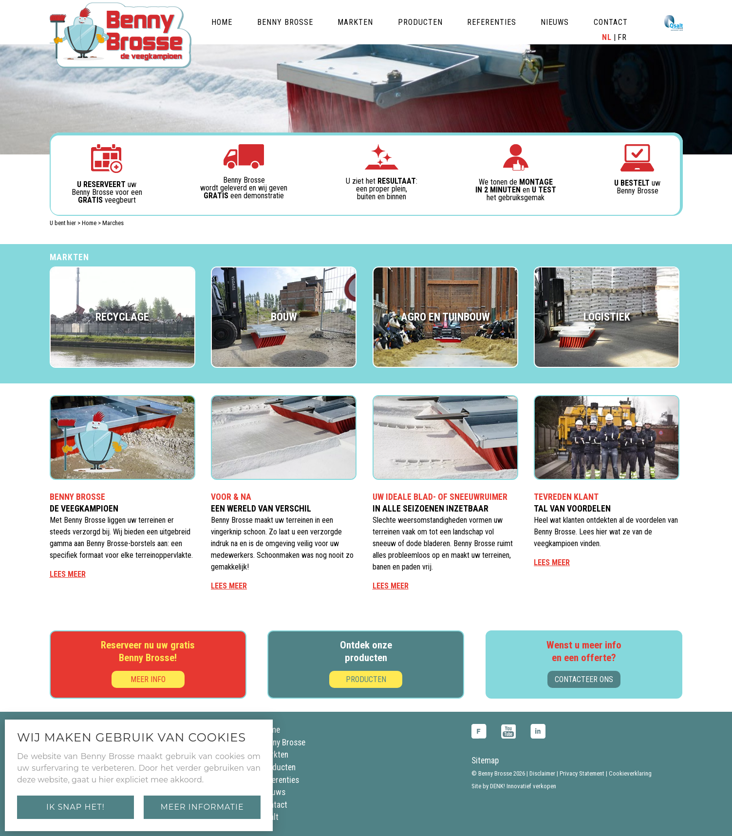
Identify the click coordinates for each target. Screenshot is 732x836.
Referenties (280, 780)
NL (607, 37)
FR (622, 37)
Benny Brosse (283, 742)
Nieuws (273, 792)
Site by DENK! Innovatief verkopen (513, 786)
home (221, 22)
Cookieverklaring (630, 773)
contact (611, 22)
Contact (274, 805)
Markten (274, 755)
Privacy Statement (582, 773)
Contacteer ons (584, 679)
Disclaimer (542, 773)
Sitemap (485, 760)
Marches (113, 223)
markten (355, 22)
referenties (491, 22)
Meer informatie (202, 807)
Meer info (148, 679)
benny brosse (285, 22)
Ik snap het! (75, 807)
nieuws (555, 22)
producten (420, 22)
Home (89, 223)
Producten (366, 679)
